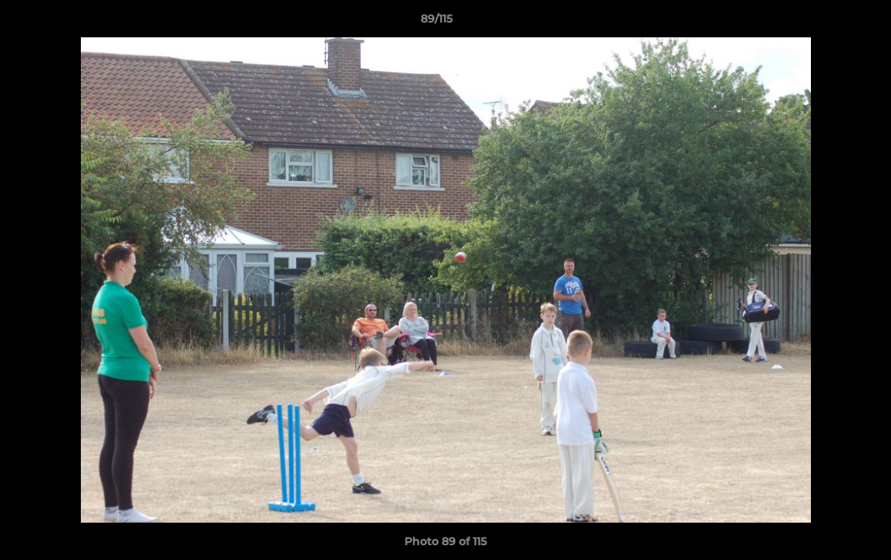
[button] (825, 23)
